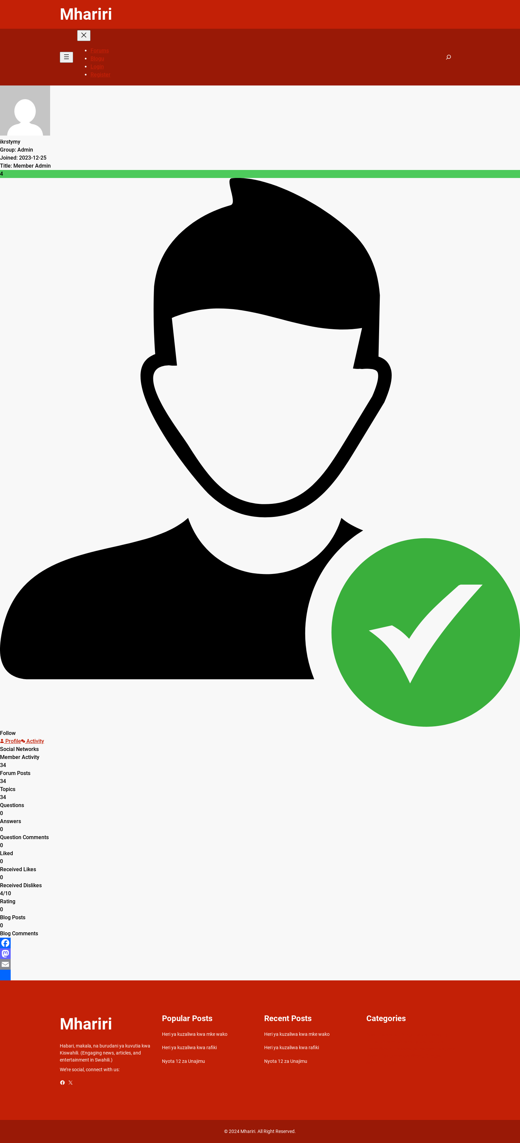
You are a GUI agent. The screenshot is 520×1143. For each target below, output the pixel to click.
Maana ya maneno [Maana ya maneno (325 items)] (416, 1049)
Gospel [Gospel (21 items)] (388, 1041)
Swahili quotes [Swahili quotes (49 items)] (381, 1063)
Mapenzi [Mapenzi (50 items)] (447, 1049)
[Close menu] (84, 35)
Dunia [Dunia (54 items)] (372, 1041)
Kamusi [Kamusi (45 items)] (436, 1041)
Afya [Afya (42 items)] (371, 1034)
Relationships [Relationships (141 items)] (395, 1056)
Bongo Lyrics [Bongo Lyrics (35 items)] (413, 1034)
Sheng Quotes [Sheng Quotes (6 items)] (426, 1056)
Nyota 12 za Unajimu (183, 1061)
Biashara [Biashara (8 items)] (388, 1034)
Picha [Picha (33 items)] (372, 1056)
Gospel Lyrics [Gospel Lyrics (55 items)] (411, 1041)
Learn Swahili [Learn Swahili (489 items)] (380, 1049)
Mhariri (86, 14)
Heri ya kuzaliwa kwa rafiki (189, 1047)
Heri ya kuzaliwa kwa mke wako (194, 1034)
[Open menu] (66, 57)
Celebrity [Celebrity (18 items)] (438, 1034)
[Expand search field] (449, 57)
